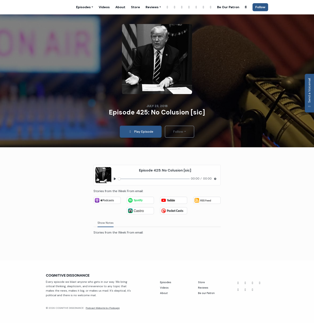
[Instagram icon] (245, 289)
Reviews (152, 7)
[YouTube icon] (245, 283)
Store (135, 7)
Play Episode (140, 131)
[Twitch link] (181, 7)
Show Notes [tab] (106, 223)
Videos (104, 7)
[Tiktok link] (210, 7)
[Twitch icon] (260, 283)
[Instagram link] (174, 7)
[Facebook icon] (238, 283)
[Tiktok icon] (253, 283)
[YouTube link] (196, 7)
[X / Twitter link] (189, 7)
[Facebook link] (167, 7)
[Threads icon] (238, 289)
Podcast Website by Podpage (103, 308)
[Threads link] (203, 7)
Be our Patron (228, 7)
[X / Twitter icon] (253, 289)
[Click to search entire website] (245, 7)
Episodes (83, 7)
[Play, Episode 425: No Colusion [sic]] (115, 179)
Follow (260, 7)
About (120, 7)
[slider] (154, 179)
